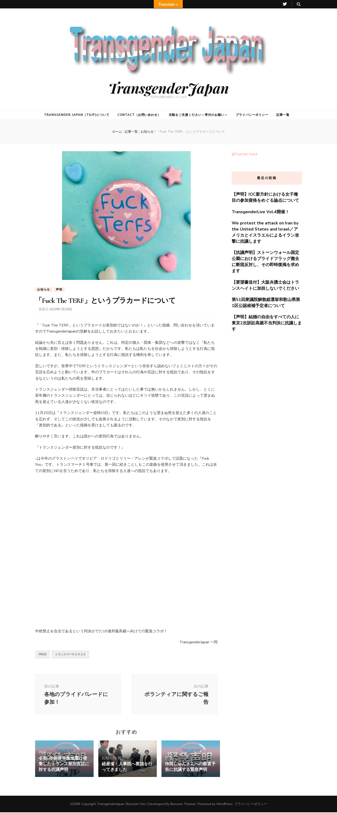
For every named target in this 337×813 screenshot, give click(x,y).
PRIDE (43, 654)
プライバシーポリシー (252, 115)
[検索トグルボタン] (298, 4)
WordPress (224, 804)
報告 (121, 759)
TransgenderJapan (168, 87)
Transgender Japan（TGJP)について (76, 115)
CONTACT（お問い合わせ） (139, 115)
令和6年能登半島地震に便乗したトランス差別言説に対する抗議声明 (64, 765)
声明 (59, 289)
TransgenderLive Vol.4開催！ (260, 212)
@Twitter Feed (244, 154)
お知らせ (43, 289)
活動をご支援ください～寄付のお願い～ (198, 115)
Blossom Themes (183, 804)
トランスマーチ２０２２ (70, 654)
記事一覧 (282, 115)
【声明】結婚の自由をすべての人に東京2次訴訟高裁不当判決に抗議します (267, 323)
